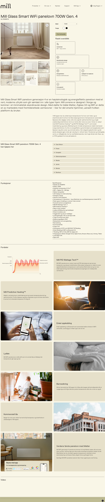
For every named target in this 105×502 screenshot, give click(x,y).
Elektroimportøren (60, 150)
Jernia (56, 158)
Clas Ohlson (58, 138)
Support (66, 6)
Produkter (36, 6)
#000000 (67, 28)
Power (56, 142)
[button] (103, 501)
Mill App (77, 6)
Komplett (57, 146)
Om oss (47, 6)
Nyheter (57, 6)
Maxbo (57, 154)
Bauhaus (57, 165)
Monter (57, 162)
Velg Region (96, 6)
